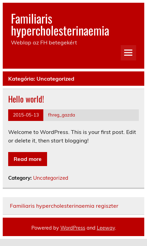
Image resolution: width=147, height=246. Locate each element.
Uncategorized (50, 178)
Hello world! (26, 99)
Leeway (106, 228)
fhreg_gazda (61, 115)
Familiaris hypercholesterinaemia (60, 24)
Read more (28, 158)
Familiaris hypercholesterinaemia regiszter (64, 205)
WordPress (72, 228)
